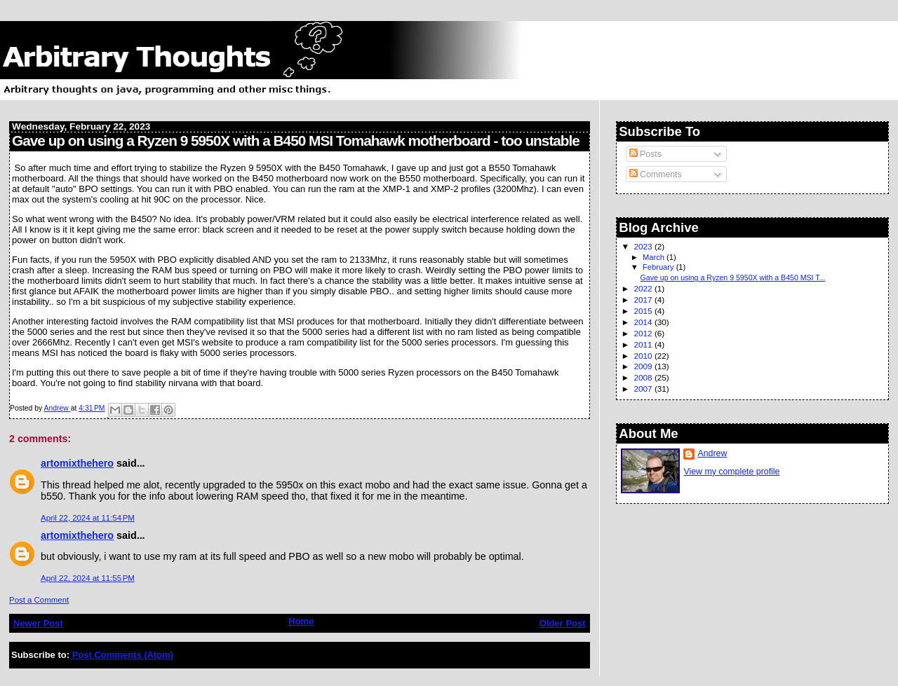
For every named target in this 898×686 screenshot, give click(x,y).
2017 (644, 299)
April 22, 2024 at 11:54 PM (88, 518)
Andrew (712, 453)
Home (301, 621)
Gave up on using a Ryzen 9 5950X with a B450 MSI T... (733, 277)
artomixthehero (77, 463)
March (654, 257)
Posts (645, 154)
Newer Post (38, 623)
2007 (644, 388)
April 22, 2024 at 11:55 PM (88, 578)
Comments (655, 174)
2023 (644, 246)
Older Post (563, 623)
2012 (644, 333)
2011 (644, 344)
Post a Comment (39, 600)
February (659, 267)
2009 (644, 366)
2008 (644, 377)
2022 (644, 288)
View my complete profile (731, 471)
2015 (644, 310)
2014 (644, 322)
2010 (644, 355)
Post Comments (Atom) (122, 655)
